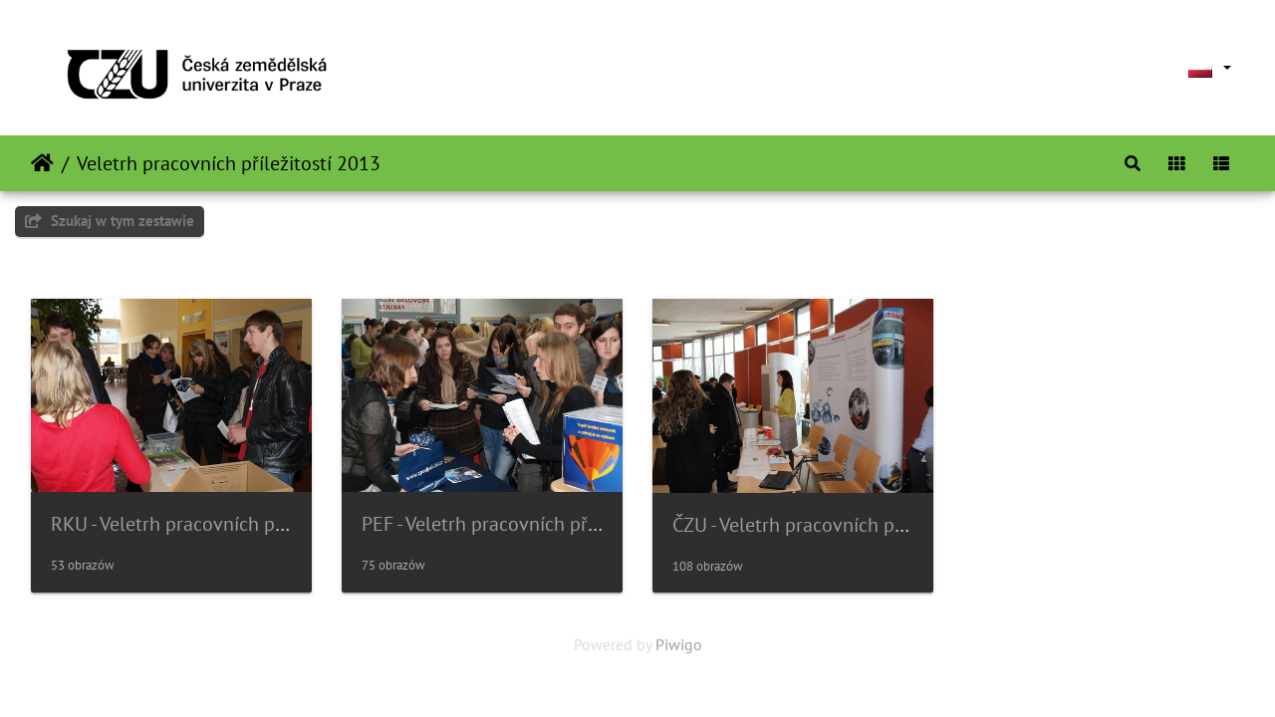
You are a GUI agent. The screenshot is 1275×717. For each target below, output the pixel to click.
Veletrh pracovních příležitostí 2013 (229, 163)
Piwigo (678, 644)
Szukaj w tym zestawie (109, 220)
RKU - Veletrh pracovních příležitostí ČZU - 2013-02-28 (280, 524)
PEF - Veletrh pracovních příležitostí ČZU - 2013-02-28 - (593, 524)
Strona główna (42, 163)
